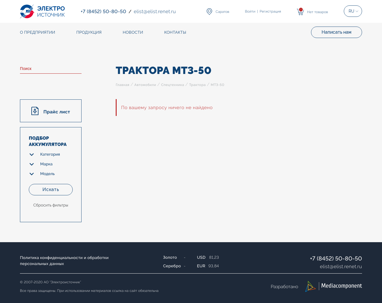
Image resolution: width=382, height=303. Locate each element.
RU (351, 11)
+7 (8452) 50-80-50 (336, 258)
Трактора (197, 85)
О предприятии (37, 32)
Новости (133, 32)
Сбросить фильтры (50, 205)
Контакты (175, 32)
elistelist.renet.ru (341, 266)
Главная (122, 85)
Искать (50, 189)
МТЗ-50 (217, 85)
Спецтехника (172, 85)
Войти (250, 11)
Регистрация (270, 11)
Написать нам (336, 32)
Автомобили (145, 85)
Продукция (89, 32)
